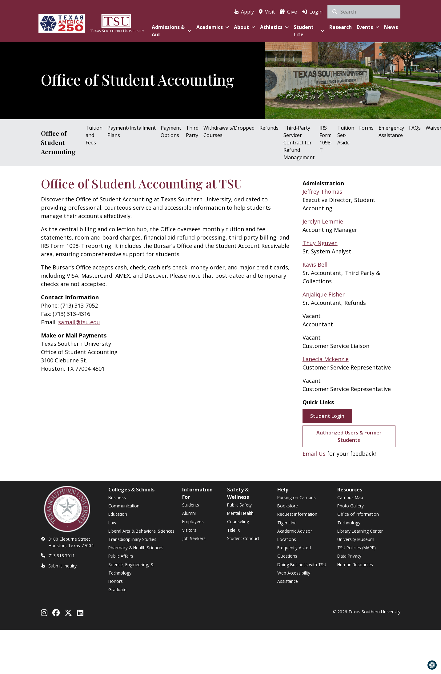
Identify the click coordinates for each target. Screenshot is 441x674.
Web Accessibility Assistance (293, 577)
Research (340, 27)
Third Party (192, 131)
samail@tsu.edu (79, 322)
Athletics (274, 27)
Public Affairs (120, 556)
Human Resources (355, 564)
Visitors (189, 530)
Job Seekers (194, 538)
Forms (366, 127)
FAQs (415, 127)
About (244, 27)
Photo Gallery (350, 506)
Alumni (189, 513)
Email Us (314, 453)
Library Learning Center (360, 531)
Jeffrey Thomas (322, 191)
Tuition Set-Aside (345, 135)
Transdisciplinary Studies (132, 539)
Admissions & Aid (171, 31)
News (391, 27)
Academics (212, 27)
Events (368, 27)
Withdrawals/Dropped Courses (229, 131)
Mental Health (240, 513)
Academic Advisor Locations (294, 535)
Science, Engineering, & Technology (131, 569)
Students (190, 505)
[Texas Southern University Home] (117, 22)
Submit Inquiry (62, 566)
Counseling (238, 521)
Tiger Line (287, 523)
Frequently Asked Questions (294, 552)
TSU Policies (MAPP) (356, 548)
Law (112, 523)
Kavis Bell (315, 264)
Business (117, 497)
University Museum (355, 539)
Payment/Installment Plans (131, 131)
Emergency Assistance (391, 131)
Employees (193, 521)
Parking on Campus (296, 497)
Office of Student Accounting (58, 142)
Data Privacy (349, 556)
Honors (115, 581)
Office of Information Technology (358, 518)
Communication (123, 506)
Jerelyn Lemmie (323, 221)
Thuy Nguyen (320, 243)
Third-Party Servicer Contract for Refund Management (299, 142)
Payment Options (171, 131)
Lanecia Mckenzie (326, 359)
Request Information (297, 514)
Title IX (233, 530)
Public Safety (239, 505)
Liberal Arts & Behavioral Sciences (141, 531)
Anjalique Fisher (324, 294)
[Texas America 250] (61, 22)
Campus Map (350, 497)
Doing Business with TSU (301, 564)
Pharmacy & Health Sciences (135, 548)
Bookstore (287, 506)
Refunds (269, 127)
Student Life (309, 31)
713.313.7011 (61, 556)
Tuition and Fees (94, 135)
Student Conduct (243, 538)
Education (117, 514)
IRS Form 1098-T (325, 138)
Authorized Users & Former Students (349, 436)
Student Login (327, 416)
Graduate (117, 589)
